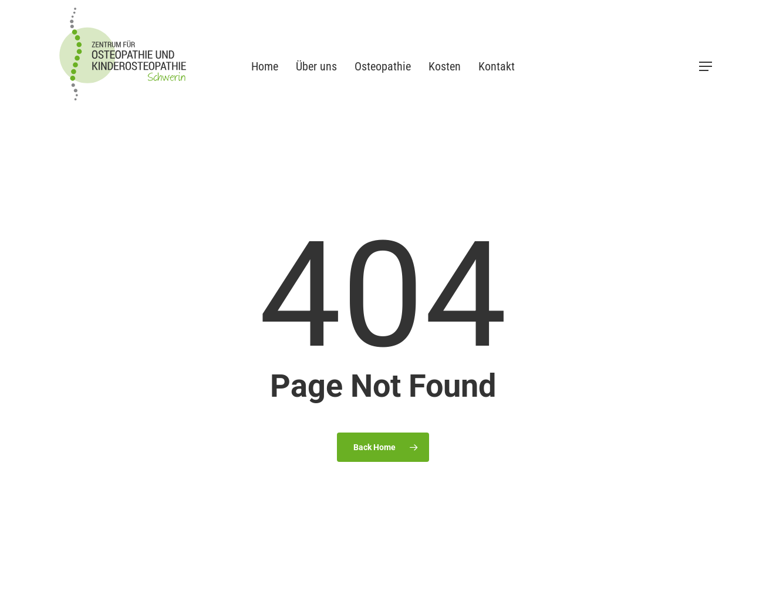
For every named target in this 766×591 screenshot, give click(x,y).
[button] (706, 66)
